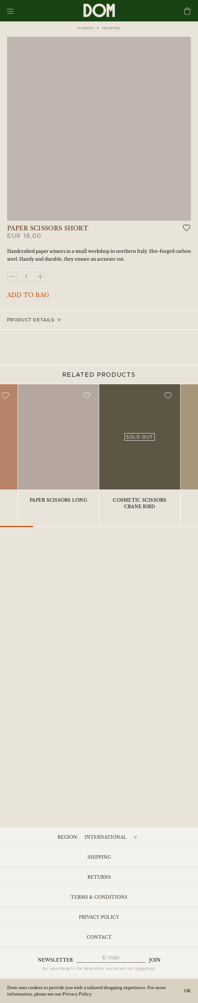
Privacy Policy (99, 917)
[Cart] (187, 12)
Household (111, 28)
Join (155, 960)
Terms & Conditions (99, 897)
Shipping (99, 857)
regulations (145, 969)
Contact (99, 937)
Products (86, 28)
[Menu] (10, 11)
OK (187, 990)
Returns (99, 877)
